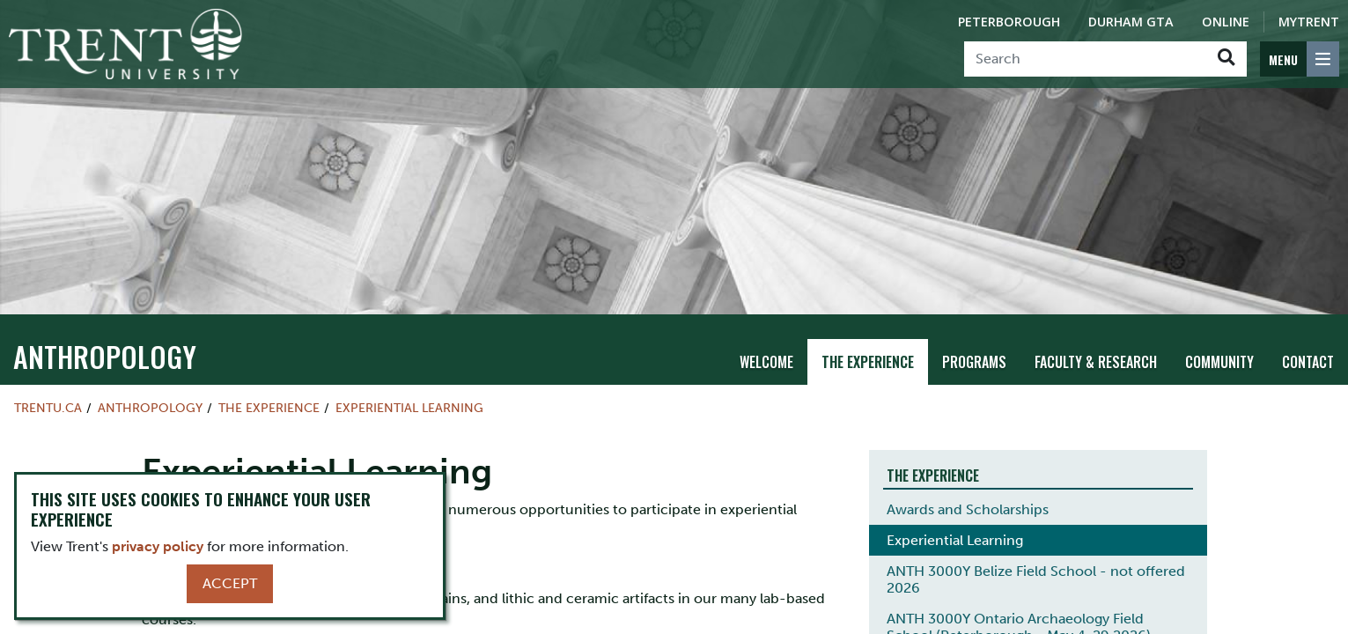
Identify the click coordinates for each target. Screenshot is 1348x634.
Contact (1308, 361)
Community (1219, 361)
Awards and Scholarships (968, 509)
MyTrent (1308, 21)
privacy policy (157, 546)
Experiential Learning (409, 408)
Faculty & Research (1096, 361)
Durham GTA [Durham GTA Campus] (1131, 21)
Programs (974, 361)
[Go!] (1226, 59)
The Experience (867, 361)
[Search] (1085, 59)
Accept (230, 583)
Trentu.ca (48, 408)
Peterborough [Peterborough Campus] (1009, 21)
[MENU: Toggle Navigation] (1299, 59)
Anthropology (104, 356)
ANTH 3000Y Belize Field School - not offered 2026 (1036, 579)
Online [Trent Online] (1225, 21)
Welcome (766, 361)
